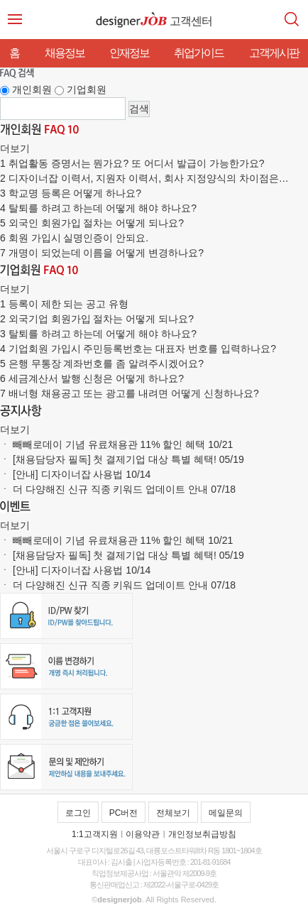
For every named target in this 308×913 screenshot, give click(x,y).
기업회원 (86, 89)
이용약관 (143, 834)
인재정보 (129, 53)
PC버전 (123, 813)
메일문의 (226, 813)
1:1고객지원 (95, 834)
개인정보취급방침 (202, 834)
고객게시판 (274, 53)
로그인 (78, 813)
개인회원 (32, 89)
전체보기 (173, 813)
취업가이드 (199, 53)
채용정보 (64, 53)
